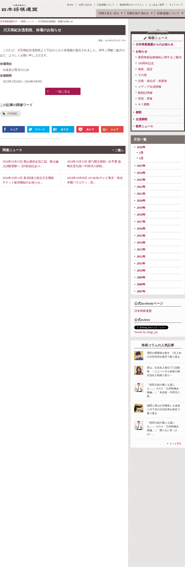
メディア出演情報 (149, 86)
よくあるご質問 (156, 4)
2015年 (141, 235)
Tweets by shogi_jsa (146, 332)
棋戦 (138, 112)
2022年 (141, 186)
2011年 (141, 263)
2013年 (141, 249)
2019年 (141, 207)
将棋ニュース (27, 21)
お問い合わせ (85, 4)
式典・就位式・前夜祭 (152, 80)
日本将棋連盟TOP (8, 21)
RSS (71, 4)
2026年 (141, 147)
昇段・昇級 (145, 98)
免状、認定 (145, 69)
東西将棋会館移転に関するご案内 (160, 57)
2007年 (141, 291)
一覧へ (119, 150)
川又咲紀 (23, 50)
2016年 (141, 228)
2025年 (141, 165)
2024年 (141, 172)
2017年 (141, 221)
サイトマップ (175, 4)
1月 (141, 158)
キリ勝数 (144, 104)
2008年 (141, 284)
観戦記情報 (145, 92)
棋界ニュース (144, 126)
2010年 (141, 270)
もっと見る (175, 443)
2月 (141, 152)
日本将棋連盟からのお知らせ (154, 44)
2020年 (141, 200)
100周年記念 (146, 63)
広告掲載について (105, 4)
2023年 (141, 179)
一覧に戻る (63, 91)
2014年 (141, 242)
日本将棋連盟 (143, 310)
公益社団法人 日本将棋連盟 (20, 8)
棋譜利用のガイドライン (132, 4)
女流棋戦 (141, 119)
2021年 (141, 193)
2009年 (141, 277)
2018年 (141, 214)
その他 (142, 74)
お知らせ (141, 51)
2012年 (141, 256)
